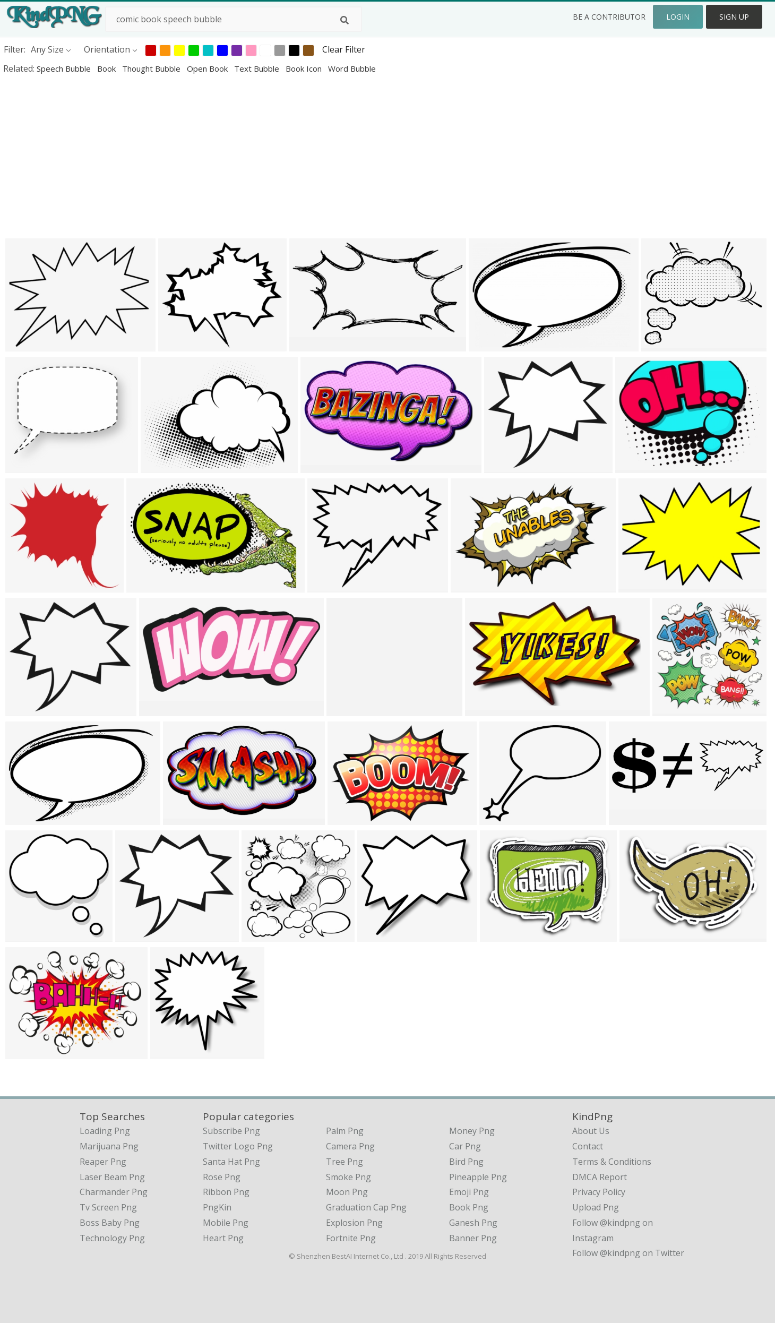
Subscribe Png (231, 1131)
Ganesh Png (473, 1222)
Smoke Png (348, 1177)
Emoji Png (469, 1192)
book (107, 68)
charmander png (114, 1192)
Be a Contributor (609, 17)
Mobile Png (225, 1222)
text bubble (257, 68)
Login (678, 17)
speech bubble (65, 68)
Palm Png (345, 1131)
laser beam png (112, 1177)
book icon (305, 68)
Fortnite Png (351, 1238)
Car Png (465, 1146)
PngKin (217, 1207)
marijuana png (109, 1146)
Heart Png (223, 1238)
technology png (112, 1238)
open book (208, 68)
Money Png (472, 1131)
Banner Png (473, 1238)
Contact (587, 1146)
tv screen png (108, 1207)
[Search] (344, 20)
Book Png (468, 1207)
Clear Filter (343, 49)
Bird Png (466, 1161)
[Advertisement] (318, 156)
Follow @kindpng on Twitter (628, 1253)
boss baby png (110, 1222)
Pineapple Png (478, 1177)
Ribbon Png (226, 1192)
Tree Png (344, 1161)
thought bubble (152, 68)
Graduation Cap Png (366, 1207)
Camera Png (350, 1146)
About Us (590, 1131)
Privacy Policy (598, 1192)
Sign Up (734, 17)
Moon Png (347, 1192)
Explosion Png (354, 1222)
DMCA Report (599, 1177)
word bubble (352, 68)
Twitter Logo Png (238, 1146)
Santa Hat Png (231, 1161)
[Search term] (233, 19)
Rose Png (221, 1177)
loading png (105, 1131)
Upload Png (595, 1207)
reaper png (103, 1161)
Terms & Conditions (611, 1161)
